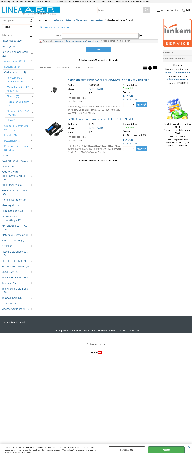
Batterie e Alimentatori (75, 41)
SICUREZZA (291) (11, 271)
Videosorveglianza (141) (15, 309)
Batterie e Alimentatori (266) (15, 53)
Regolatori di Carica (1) (18, 103)
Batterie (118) (12, 66)
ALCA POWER (96, 88)
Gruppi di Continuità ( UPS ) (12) (16, 127)
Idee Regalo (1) (10, 205)
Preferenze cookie (96, 344)
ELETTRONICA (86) (12, 185)
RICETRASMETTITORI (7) (15, 266)
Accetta (166, 449)
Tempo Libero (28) (12, 298)
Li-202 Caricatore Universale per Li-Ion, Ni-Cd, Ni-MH (100, 119)
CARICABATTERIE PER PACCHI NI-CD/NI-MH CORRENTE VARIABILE (108, 80)
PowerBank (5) (12, 140)
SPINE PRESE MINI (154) (15, 277)
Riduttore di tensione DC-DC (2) (16, 147)
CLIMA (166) (8, 166)
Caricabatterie (94, 41)
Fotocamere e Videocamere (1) (16, 79)
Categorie (59, 41)
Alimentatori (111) (14, 61)
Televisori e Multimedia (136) (15, 290)
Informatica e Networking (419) (11, 218)
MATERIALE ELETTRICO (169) (15, 227)
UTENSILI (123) (10, 303)
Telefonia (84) (9, 283)
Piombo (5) (13, 96)
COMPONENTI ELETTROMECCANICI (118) (13, 176)
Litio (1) (11, 120)
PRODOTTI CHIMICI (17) (15, 261)
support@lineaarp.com (177, 72)
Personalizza (127, 449)
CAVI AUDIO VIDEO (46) (15, 161)
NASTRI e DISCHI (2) (13, 240)
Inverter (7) (10, 135)
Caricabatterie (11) (15, 72)
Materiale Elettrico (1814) (16, 234)
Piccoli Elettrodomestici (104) (15, 253)
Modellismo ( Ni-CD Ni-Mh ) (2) (18, 88)
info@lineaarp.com (177, 79)
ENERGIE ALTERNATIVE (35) (15, 192)
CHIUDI (189, 447)
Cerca (58, 35)
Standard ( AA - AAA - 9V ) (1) (18, 112)
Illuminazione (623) (12, 210)
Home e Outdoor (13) (14, 199)
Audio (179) (8, 46)
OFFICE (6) (7, 246)
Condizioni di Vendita (16, 322)
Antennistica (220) (12, 40)
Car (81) (6, 155)
